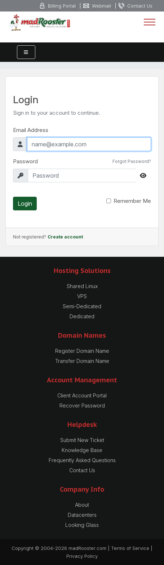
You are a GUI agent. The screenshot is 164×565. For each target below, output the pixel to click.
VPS (82, 296)
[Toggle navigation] (149, 22)
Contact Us (82, 470)
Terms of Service (130, 548)
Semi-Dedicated (82, 306)
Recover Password (82, 405)
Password (25, 161)
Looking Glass (82, 525)
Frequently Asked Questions (82, 460)
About (82, 505)
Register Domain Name (82, 351)
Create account (65, 237)
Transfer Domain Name (82, 361)
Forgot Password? (131, 161)
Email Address (30, 130)
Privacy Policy (82, 556)
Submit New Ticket (82, 440)
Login (25, 203)
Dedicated (82, 316)
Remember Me (132, 200)
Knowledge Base (82, 450)
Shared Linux (82, 286)
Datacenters (82, 515)
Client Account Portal (82, 395)
